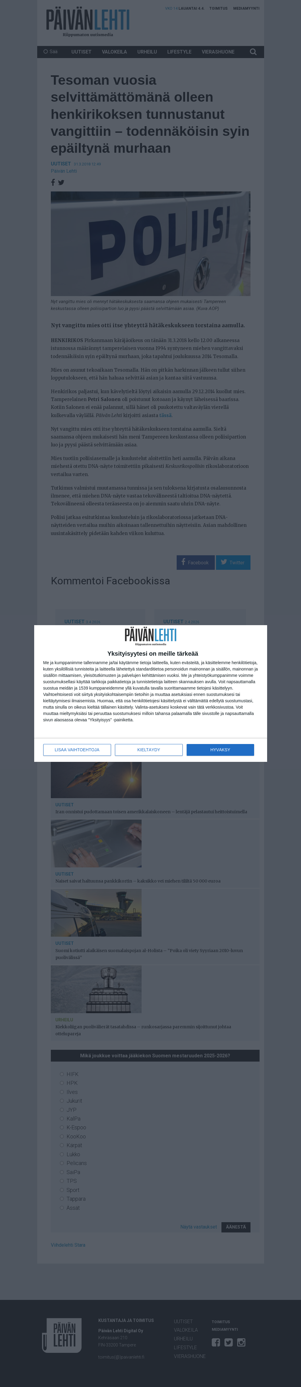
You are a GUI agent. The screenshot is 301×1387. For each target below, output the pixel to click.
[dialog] (150, 693)
